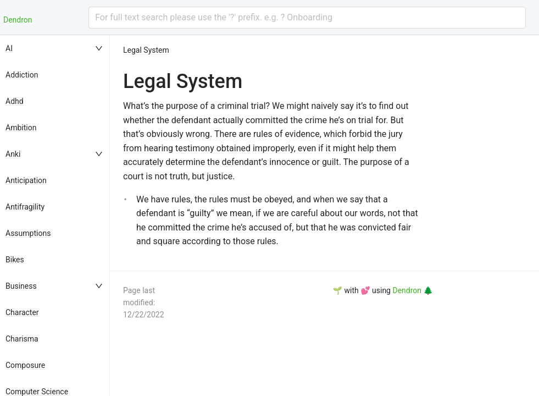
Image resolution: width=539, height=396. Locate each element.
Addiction (21, 74)
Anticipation (26, 180)
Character (22, 312)
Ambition (20, 127)
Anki (12, 154)
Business (21, 286)
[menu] (55, 215)
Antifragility (25, 206)
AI (9, 48)
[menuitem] (55, 48)
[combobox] (307, 17)
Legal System (146, 50)
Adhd (14, 101)
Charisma (21, 338)
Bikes (14, 259)
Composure (25, 365)
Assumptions (28, 233)
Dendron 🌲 (412, 290)
